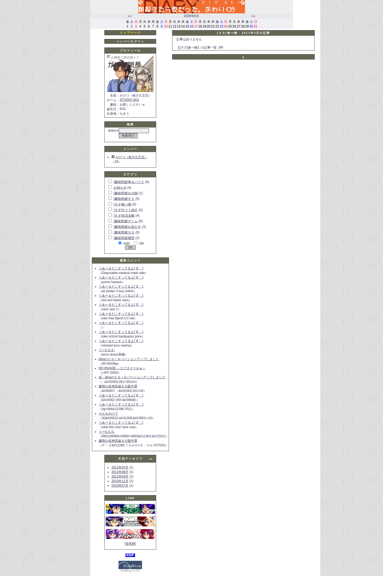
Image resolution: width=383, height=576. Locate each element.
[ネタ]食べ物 (123, 204)
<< (130, 16)
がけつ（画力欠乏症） (129, 157)
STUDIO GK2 (129, 100)
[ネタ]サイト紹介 (126, 210)
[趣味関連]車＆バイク (129, 182)
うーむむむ (107, 350)
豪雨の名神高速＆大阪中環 (118, 386)
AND (126, 243)
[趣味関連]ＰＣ (124, 199)
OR (141, 243)
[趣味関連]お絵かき (127, 227)
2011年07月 (119, 467)
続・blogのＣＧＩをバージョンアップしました (132, 377)
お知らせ (120, 187)
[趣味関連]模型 (124, 238)
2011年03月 (119, 476)
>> (253, 16)
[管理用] (130, 544)
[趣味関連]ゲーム (126, 221)
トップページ (130, 32)
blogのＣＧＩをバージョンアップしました (129, 359)
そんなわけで (108, 413)
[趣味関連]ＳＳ (124, 232)
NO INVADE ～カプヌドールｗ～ (122, 368)
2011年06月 (119, 472)
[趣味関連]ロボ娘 (126, 193)
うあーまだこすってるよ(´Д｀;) (121, 268)
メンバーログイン (130, 41)
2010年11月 (119, 481)
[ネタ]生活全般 (124, 215)
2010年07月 (119, 485)
